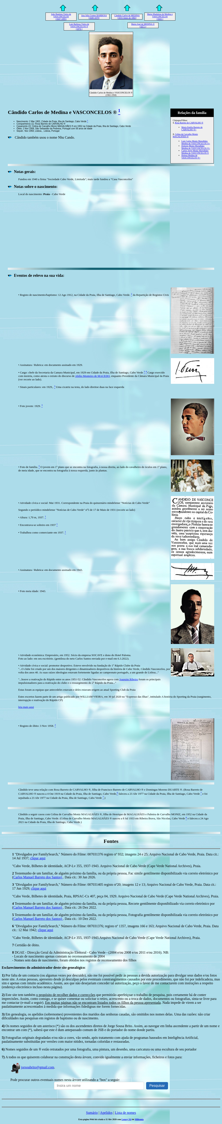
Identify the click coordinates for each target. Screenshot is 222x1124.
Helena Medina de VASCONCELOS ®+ (190, 156)
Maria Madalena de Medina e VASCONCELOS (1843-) (160, 16)
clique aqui (38, 858)
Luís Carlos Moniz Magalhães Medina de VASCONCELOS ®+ (195, 142)
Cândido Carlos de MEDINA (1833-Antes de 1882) (127, 16)
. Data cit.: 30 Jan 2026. (79, 877)
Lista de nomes (125, 1112)
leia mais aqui (26, 707)
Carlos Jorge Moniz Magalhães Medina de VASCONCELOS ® (195, 151)
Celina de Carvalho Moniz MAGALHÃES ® (185, 135)
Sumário (92, 1112)
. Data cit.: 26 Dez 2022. (80, 907)
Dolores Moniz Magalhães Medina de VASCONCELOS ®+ (195, 147)
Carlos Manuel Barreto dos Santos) (38, 877)
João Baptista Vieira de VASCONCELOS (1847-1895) (61, 16)
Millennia (139, 1119)
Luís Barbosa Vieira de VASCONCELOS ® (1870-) (79, 26)
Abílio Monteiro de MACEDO (92, 376)
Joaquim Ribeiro (128, 679)
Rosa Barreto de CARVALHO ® (189, 123)
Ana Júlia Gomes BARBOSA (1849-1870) (94, 16)
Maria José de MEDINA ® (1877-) (143, 25)
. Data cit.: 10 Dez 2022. (80, 919)
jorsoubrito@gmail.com (32, 1067)
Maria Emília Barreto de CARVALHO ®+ (191, 128)
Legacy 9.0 (127, 1119)
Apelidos (106, 1112)
